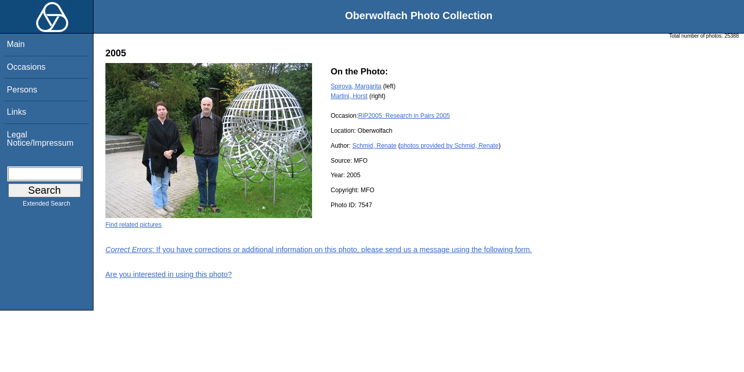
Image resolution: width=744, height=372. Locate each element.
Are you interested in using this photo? (168, 274)
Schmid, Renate (374, 145)
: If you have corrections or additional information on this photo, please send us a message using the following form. (318, 249)
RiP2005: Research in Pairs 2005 (404, 115)
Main (16, 44)
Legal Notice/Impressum (40, 138)
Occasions (26, 67)
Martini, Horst (349, 96)
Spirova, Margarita (356, 86)
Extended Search (46, 206)
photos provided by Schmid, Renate (449, 145)
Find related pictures (133, 224)
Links (16, 111)
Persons (22, 89)
